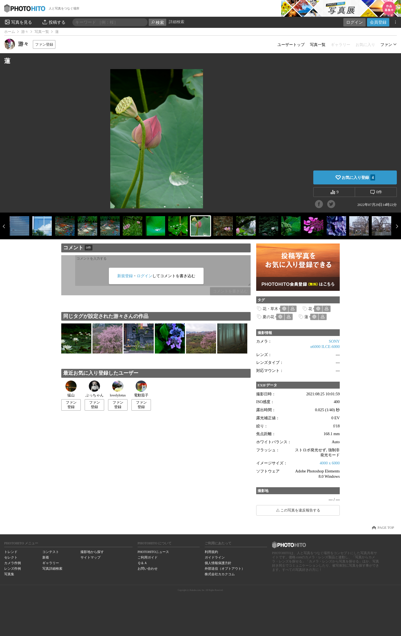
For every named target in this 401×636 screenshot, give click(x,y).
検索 (157, 22)
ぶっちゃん (94, 389)
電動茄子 (141, 389)
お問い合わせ (148, 568)
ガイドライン (215, 557)
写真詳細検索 (52, 568)
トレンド (11, 552)
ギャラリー (50, 563)
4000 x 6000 (330, 463)
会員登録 (378, 22)
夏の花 (268, 317)
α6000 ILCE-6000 (325, 346)
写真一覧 (42, 32)
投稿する (53, 22)
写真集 (9, 574)
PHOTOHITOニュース (153, 552)
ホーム (9, 32)
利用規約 (211, 552)
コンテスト (50, 552)
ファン (386, 44)
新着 (45, 557)
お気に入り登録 (358, 177)
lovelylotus (118, 389)
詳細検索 (176, 22)
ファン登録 (44, 44)
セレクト (11, 557)
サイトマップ (90, 557)
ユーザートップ (291, 44)
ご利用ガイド (148, 557)
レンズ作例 (12, 568)
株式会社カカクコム (220, 574)
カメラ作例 (12, 563)
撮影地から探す (92, 552)
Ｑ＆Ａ (142, 563)
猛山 (71, 389)
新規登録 (125, 276)
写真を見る (18, 22)
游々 (24, 32)
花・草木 (270, 308)
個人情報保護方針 (218, 563)
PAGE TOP (386, 528)
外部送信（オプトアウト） (225, 568)
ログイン (354, 22)
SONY (334, 341)
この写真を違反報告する (300, 510)
